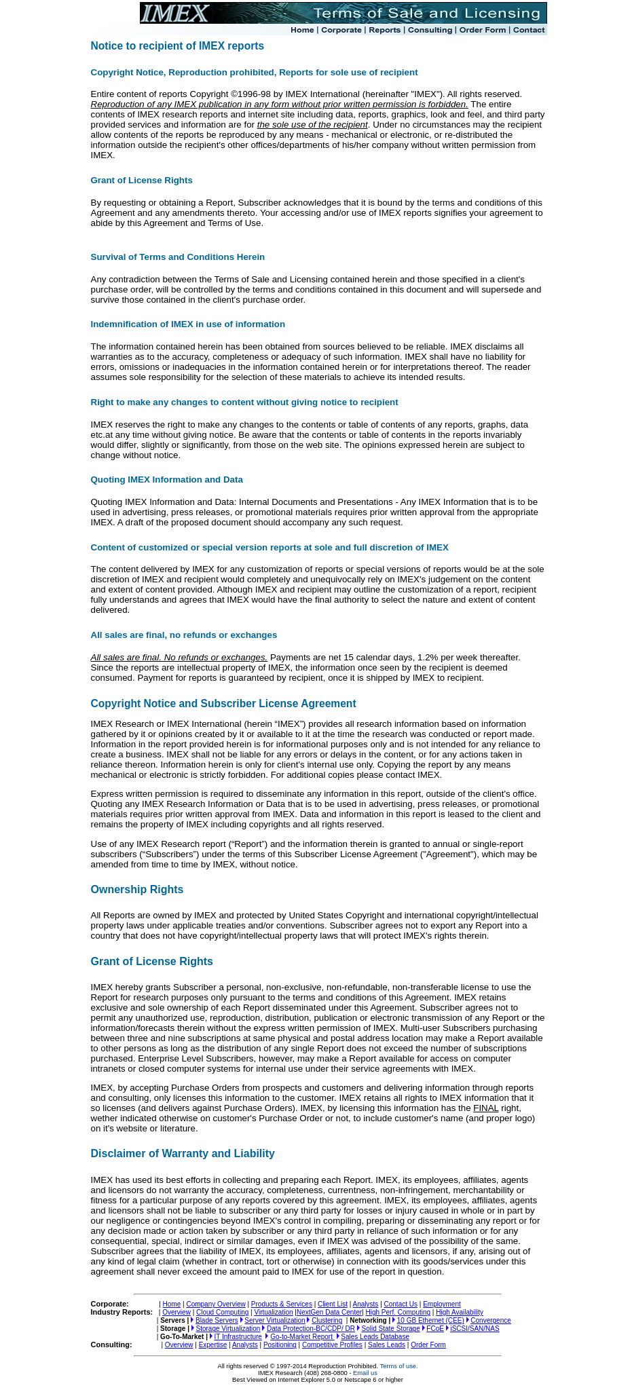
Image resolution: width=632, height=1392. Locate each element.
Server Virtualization (274, 1320)
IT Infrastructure (238, 1336)
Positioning (280, 1345)
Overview (176, 1312)
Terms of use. (399, 1366)
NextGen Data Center (329, 1312)
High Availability (459, 1312)
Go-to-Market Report (302, 1336)
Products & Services (281, 1304)
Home (172, 1304)
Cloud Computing (222, 1312)
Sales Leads (386, 1345)
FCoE (435, 1328)
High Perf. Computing (397, 1312)
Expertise (213, 1345)
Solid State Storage (391, 1328)
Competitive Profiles (332, 1345)
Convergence (490, 1320)
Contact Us (400, 1304)
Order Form (428, 1345)
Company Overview (215, 1304)
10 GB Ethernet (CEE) (430, 1320)
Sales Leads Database (375, 1336)
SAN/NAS (474, 1328)
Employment (442, 1304)
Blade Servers (217, 1320)
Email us (365, 1373)
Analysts (366, 1304)
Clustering (327, 1320)
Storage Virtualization (228, 1328)
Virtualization (273, 1312)
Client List (333, 1304)
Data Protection (311, 1328)
